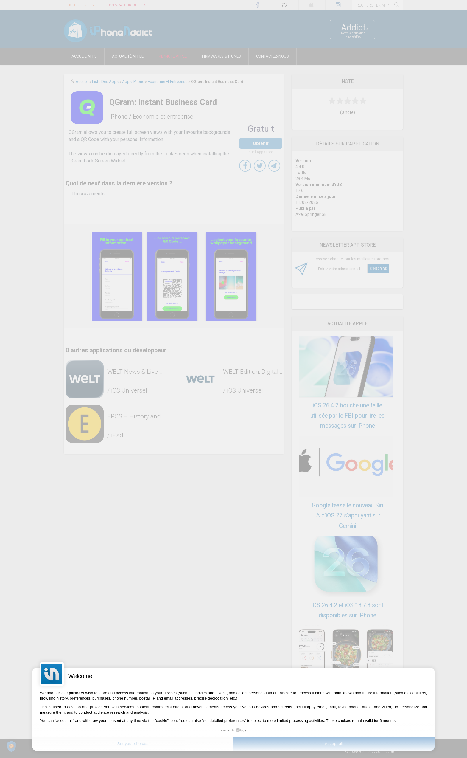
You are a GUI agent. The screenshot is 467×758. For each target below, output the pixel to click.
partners (76, 693)
